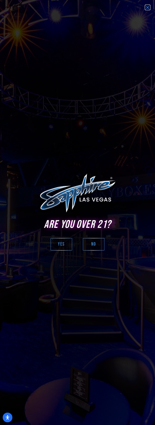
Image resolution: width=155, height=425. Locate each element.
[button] (148, 7)
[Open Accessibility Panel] (7, 417)
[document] (77, 212)
